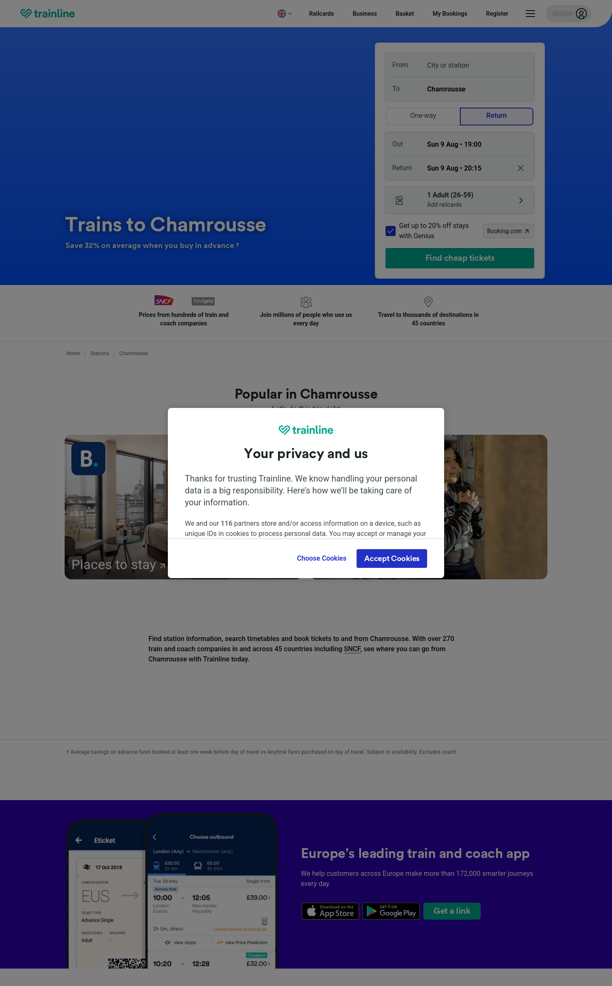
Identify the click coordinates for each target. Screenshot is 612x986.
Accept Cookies (391, 558)
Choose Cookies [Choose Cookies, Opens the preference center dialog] (321, 558)
